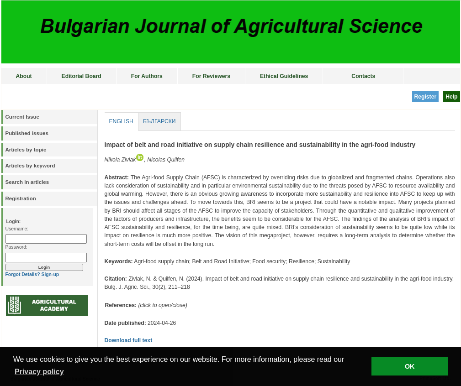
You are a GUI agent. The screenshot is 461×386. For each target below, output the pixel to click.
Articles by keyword (30, 165)
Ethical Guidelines (284, 76)
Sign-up (50, 274)
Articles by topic (26, 149)
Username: (17, 228)
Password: (16, 247)
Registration (20, 198)
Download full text (129, 340)
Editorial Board (81, 76)
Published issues (26, 133)
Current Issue (22, 117)
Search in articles (27, 182)
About (24, 76)
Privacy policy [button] (39, 372)
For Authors (147, 76)
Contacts (363, 76)
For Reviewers (211, 76)
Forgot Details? (22, 274)
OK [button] (410, 366)
